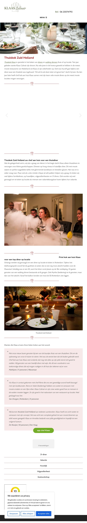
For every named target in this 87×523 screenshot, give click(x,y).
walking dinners (51, 62)
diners (40, 62)
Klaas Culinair (15, 7)
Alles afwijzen (28, 514)
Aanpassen (14, 514)
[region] (29, 505)
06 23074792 (66, 11)
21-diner (43, 454)
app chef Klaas (43, 430)
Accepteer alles (43, 514)
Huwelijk (43, 466)
